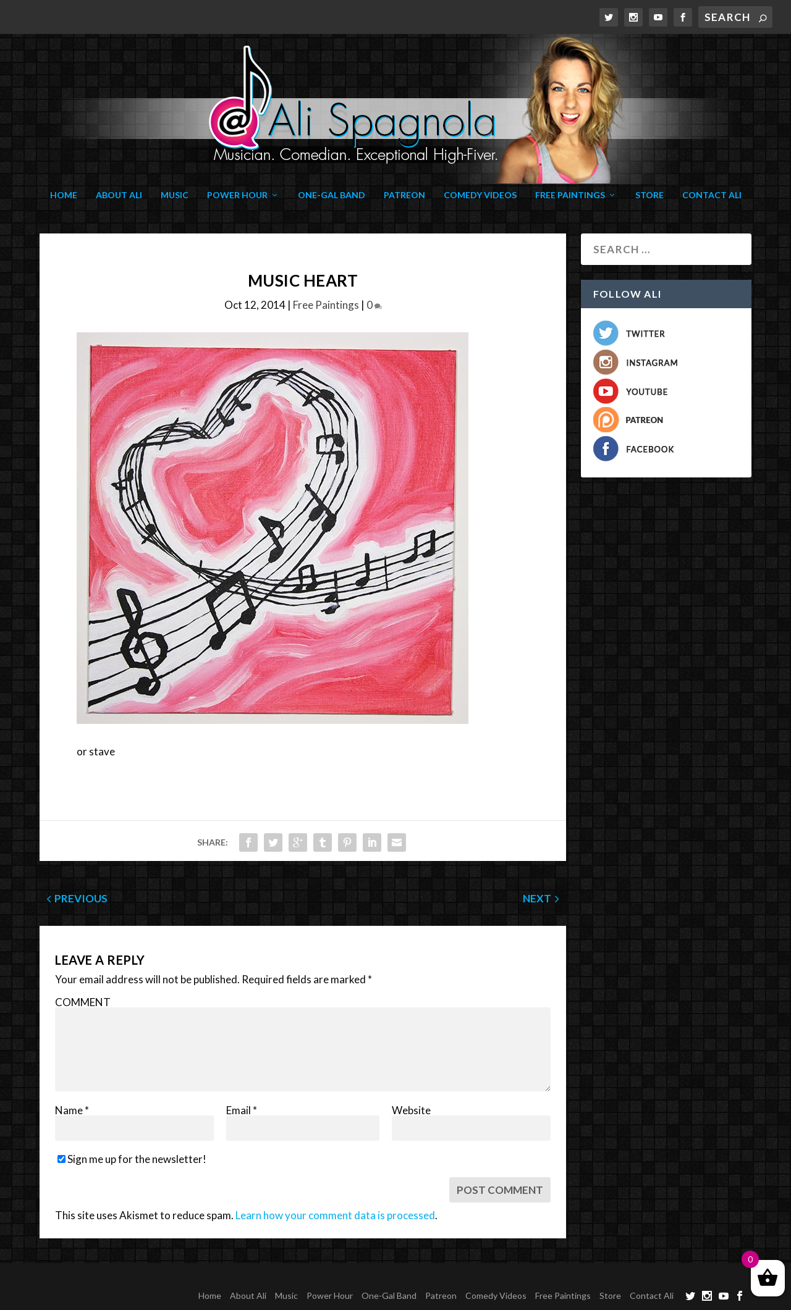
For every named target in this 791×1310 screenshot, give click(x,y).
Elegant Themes (121, 1278)
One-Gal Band (331, 195)
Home (63, 195)
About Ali (119, 195)
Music (174, 195)
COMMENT (83, 1002)
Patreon (404, 195)
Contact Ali (712, 195)
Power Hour (237, 195)
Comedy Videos (480, 195)
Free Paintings (570, 195)
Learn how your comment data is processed (335, 1215)
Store (649, 195)
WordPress (230, 1278)
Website (411, 1110)
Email (241, 1110)
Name (72, 1110)
